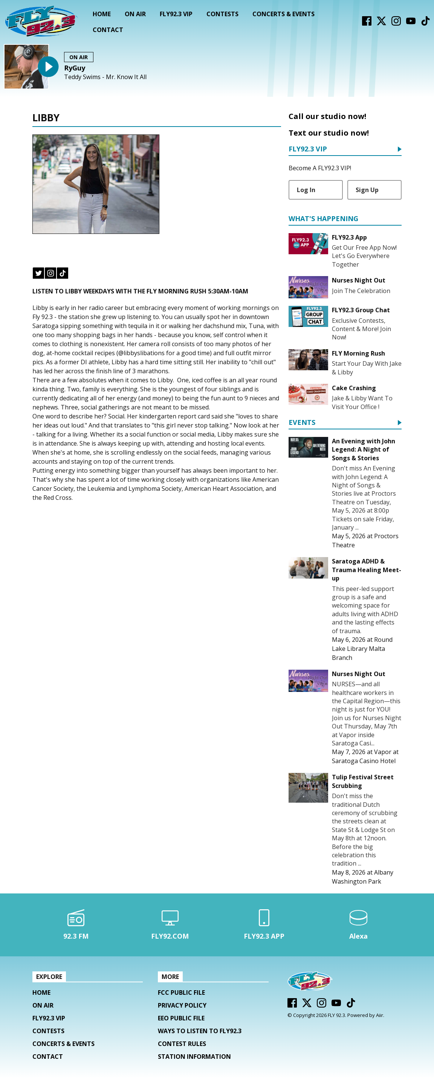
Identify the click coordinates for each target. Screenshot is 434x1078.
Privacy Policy (182, 1005)
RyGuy (74, 67)
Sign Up (367, 190)
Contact (108, 30)
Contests (222, 14)
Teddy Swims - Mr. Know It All (105, 77)
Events (302, 423)
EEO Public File (181, 1018)
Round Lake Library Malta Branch (362, 648)
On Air (135, 14)
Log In (306, 190)
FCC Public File (181, 992)
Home (102, 14)
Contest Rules (182, 1044)
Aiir (379, 1015)
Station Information (194, 1056)
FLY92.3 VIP (176, 14)
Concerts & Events (283, 14)
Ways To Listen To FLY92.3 (199, 1031)
